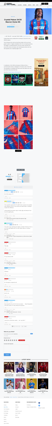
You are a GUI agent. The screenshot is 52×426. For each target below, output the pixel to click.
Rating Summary (7, 338)
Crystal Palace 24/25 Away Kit (14, 72)
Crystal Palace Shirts (27, 36)
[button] (18, 415)
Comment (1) (10, 233)
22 (22, 326)
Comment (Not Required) (8, 343)
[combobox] (47, 7)
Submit (7, 354)
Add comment (6, 233)
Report (14, 233)
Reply (9, 264)
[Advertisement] (18, 57)
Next (25, 326)
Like (6, 196)
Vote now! (9, 179)
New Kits (9, 372)
